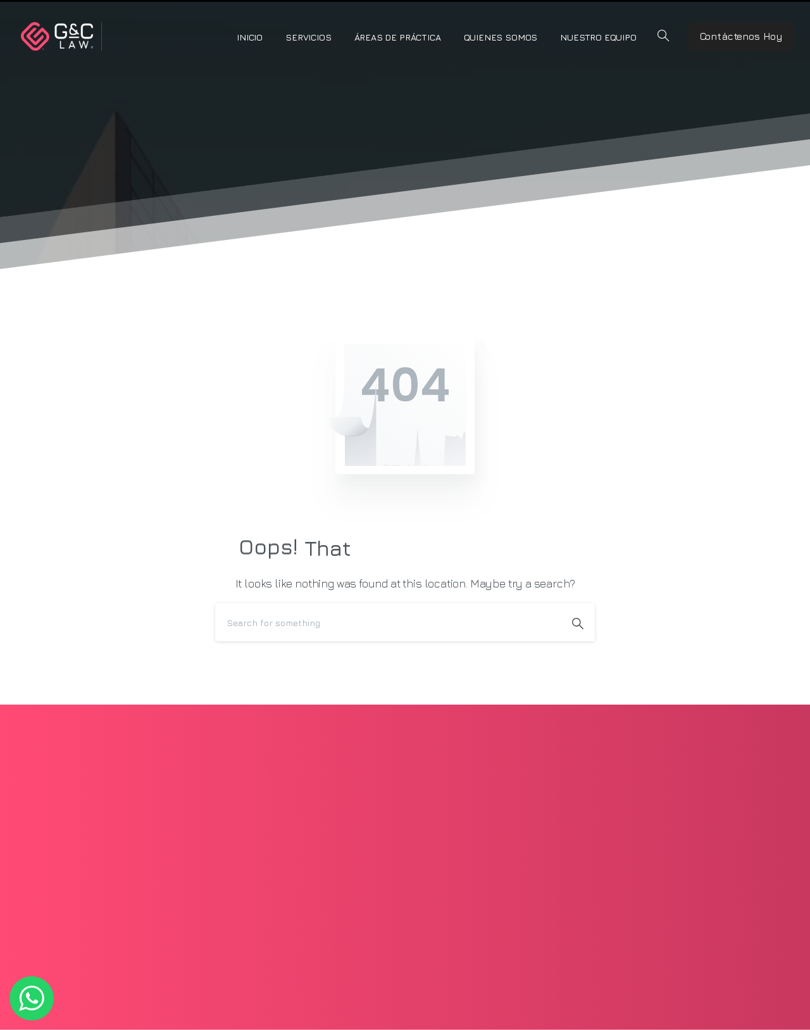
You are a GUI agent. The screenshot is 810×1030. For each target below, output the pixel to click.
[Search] (388, 622)
